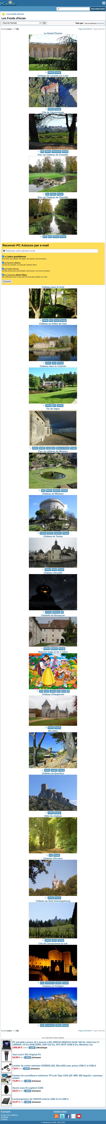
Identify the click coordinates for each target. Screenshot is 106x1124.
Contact (4, 1119)
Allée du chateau (53, 816)
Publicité (4, 1117)
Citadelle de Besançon (53, 615)
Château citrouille (53, 573)
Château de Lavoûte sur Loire (53, 76)
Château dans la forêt (53, 287)
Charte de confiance (9, 1115)
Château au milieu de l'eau (53, 323)
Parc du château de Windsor (53, 451)
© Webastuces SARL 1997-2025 (53, 1122)
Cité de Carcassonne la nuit (53, 943)
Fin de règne (52, 409)
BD (62, 612)
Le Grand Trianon (53, 33)
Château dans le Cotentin (53, 366)
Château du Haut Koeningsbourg (53, 901)
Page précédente (85, 29)
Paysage (58, 72)
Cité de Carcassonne (53, 112)
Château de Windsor (53, 494)
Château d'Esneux (53, 858)
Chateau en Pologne (53, 986)
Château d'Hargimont (53, 694)
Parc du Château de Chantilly (53, 155)
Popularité (101, 23)
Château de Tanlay (53, 536)
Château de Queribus (53, 773)
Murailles (53, 731)
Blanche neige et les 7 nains (53, 652)
